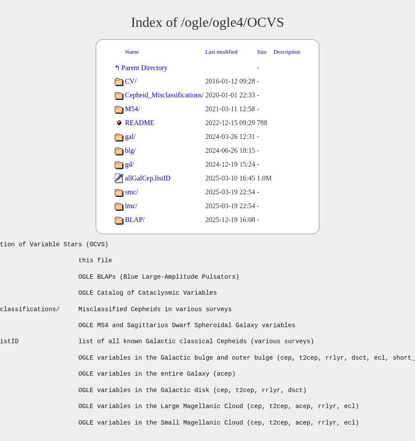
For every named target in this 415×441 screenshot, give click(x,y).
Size (262, 51)
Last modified (221, 51)
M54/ (132, 109)
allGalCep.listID (148, 178)
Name (132, 51)
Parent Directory (146, 67)
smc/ (131, 192)
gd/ (129, 164)
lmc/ (131, 205)
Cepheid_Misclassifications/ (164, 95)
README (140, 122)
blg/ (130, 150)
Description (286, 51)
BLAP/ (135, 219)
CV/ (131, 81)
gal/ (130, 136)
